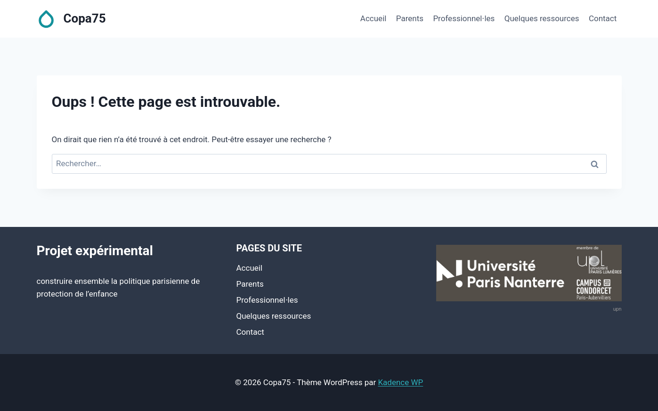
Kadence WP (400, 382)
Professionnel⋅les (464, 18)
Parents (409, 18)
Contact (603, 18)
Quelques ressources (541, 18)
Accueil (373, 18)
